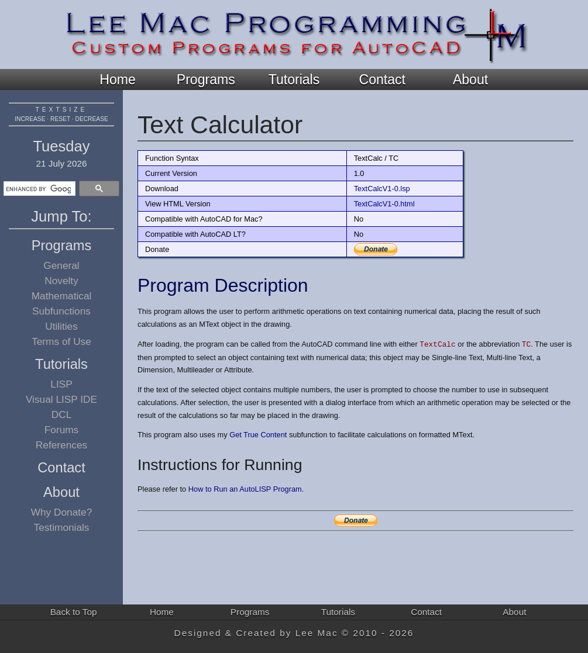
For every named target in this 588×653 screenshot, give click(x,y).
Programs (206, 79)
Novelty (61, 280)
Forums (61, 430)
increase (30, 119)
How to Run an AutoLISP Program (245, 489)
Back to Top (73, 612)
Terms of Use (61, 341)
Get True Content (258, 434)
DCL (61, 414)
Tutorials (294, 79)
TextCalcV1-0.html (384, 203)
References (61, 445)
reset (60, 119)
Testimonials (62, 527)
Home (117, 79)
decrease (91, 119)
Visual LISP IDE (61, 399)
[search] (38, 189)
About (470, 79)
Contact (382, 79)
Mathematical (62, 296)
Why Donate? (61, 512)
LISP (61, 384)
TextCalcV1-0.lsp (382, 188)
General (61, 265)
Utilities (61, 326)
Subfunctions (61, 311)
